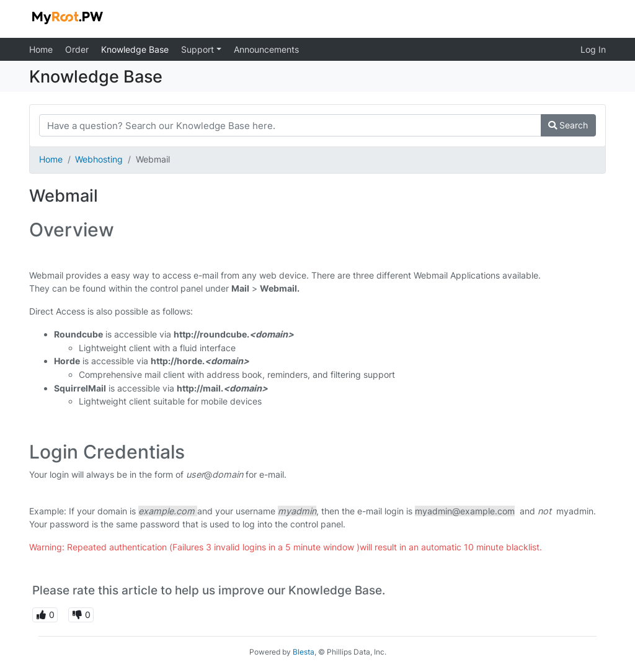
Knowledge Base (135, 49)
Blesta (303, 651)
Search (568, 125)
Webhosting (99, 159)
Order (77, 49)
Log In (593, 49)
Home (41, 49)
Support (198, 49)
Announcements (266, 49)
